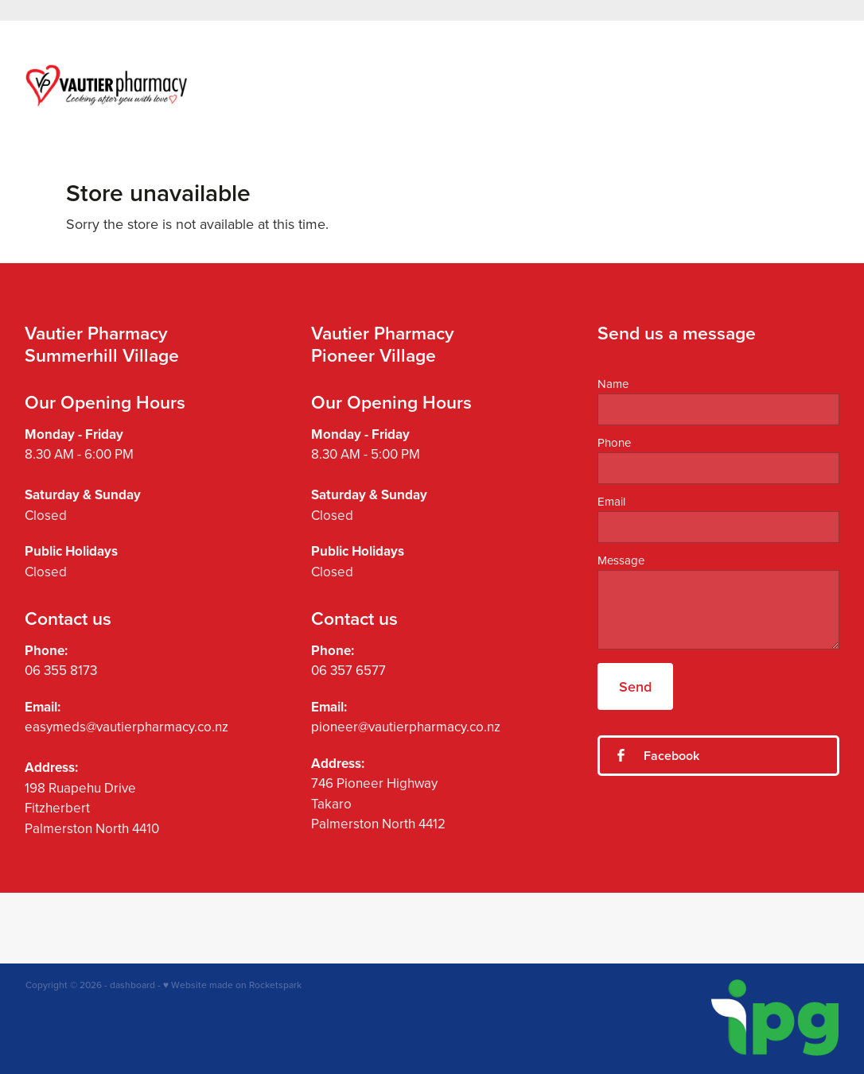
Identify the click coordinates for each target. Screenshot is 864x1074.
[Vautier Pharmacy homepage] (107, 85)
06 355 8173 (61, 670)
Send (635, 686)
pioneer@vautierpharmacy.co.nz (405, 726)
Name (613, 384)
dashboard (132, 984)
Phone (614, 442)
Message (620, 560)
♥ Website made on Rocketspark (232, 984)
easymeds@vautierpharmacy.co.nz (126, 726)
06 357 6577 (348, 670)
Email (611, 501)
